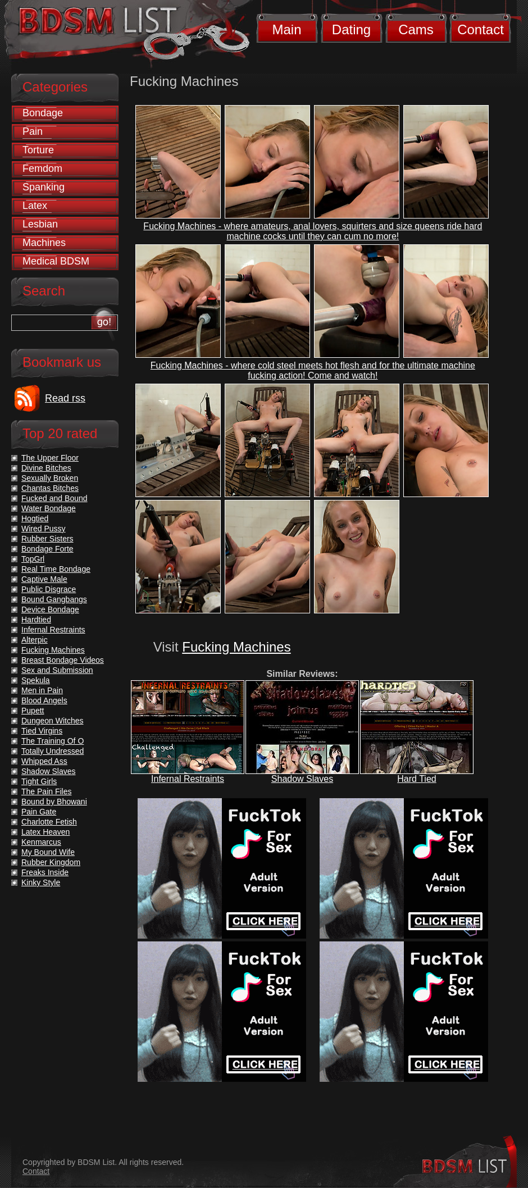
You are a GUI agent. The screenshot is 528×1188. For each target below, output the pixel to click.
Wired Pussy (43, 528)
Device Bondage (50, 609)
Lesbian (40, 224)
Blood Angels (44, 700)
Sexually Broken (49, 478)
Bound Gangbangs (54, 599)
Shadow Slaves (302, 779)
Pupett (32, 710)
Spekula (35, 680)
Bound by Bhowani (54, 801)
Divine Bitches (46, 467)
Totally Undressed (52, 751)
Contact (480, 29)
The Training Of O (52, 740)
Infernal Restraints (187, 779)
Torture (38, 150)
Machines (44, 242)
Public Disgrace (48, 589)
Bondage (42, 113)
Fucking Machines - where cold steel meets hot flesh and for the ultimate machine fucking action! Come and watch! (313, 370)
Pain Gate (38, 811)
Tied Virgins (41, 730)
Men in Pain (42, 690)
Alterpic (34, 639)
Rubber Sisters (47, 538)
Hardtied (36, 619)
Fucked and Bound (54, 498)
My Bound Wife (48, 852)
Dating (351, 29)
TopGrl (32, 558)
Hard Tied (416, 779)
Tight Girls (39, 781)
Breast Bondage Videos (62, 660)
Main (286, 29)
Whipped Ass (44, 761)
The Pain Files (46, 791)
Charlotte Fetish (49, 821)
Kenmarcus (41, 841)
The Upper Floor (50, 457)
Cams (416, 29)
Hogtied (34, 518)
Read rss (65, 398)
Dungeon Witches (52, 720)
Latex (34, 205)
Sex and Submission (57, 670)
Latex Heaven (45, 831)
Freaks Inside (45, 872)
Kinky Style (40, 882)
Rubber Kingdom (50, 862)
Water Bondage (48, 508)
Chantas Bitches (50, 488)
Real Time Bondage (55, 569)
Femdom (42, 168)
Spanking (43, 187)
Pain (32, 131)
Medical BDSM (55, 261)
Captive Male (44, 579)
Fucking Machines (236, 646)
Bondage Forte (47, 548)
